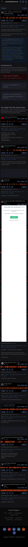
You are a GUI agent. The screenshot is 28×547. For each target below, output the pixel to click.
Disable (14, 217)
